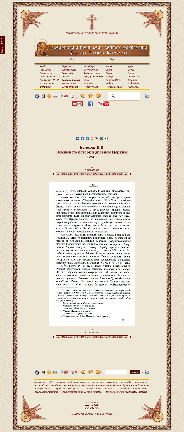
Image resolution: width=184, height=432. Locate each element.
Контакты (133, 87)
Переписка (67, 66)
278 (108, 174)
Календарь (89, 66)
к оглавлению (92, 168)
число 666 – (127, 382)
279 (114, 174)
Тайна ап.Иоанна (92, 73)
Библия (109, 83)
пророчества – (142, 382)
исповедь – (55, 385)
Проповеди (67, 73)
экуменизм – (113, 382)
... (58, 174)
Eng (112, 59)
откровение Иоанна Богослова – (74, 382)
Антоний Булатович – (125, 385)
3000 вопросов (69, 70)
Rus (72, 59)
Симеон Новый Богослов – (101, 388)
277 (101, 174)
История (110, 76)
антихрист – (41, 382)
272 (70, 174)
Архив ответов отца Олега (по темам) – (82, 392)
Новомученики (91, 87)
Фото (131, 73)
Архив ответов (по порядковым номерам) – (127, 392)
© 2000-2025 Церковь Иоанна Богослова (92, 414)
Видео (131, 70)
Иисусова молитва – (86, 385)
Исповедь (88, 83)
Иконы (87, 80)
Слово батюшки (70, 87)
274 (82, 174)
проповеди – (40, 385)
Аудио (131, 66)
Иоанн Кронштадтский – (47, 392)
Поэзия (109, 73)
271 (63, 174)
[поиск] (123, 96)
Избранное (133, 83)
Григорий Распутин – (69, 388)
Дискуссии (67, 76)
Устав (109, 66)
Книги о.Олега (69, 83)
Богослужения (91, 70)
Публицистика (47, 76)
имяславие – (104, 385)
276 (95, 174)
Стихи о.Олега (113, 80)
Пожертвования (114, 87)
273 (76, 174)
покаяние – (67, 385)
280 (120, 174)
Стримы (132, 80)
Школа (109, 70)
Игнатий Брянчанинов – (135, 388)
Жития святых (47, 83)
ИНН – (52, 382)
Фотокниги (133, 76)
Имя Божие (45, 70)
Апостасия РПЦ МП (50, 80)
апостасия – (99, 382)
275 (89, 174)
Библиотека (46, 73)
